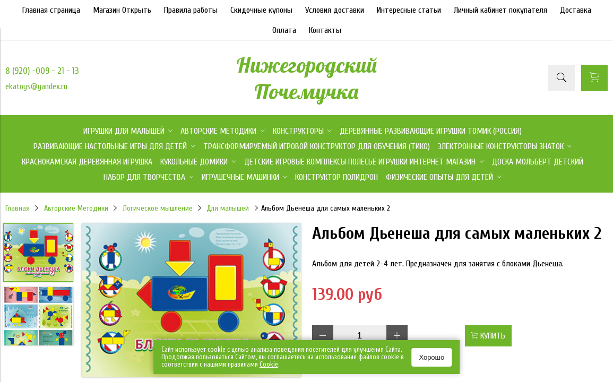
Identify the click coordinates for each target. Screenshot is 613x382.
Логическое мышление (158, 208)
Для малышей (227, 208)
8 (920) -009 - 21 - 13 (42, 70)
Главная (17, 208)
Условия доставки (334, 10)
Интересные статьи (409, 10)
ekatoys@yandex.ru (36, 86)
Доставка (575, 10)
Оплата (284, 30)
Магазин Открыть (122, 10)
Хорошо (431, 357)
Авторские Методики (76, 208)
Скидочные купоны (261, 10)
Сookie (269, 364)
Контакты (325, 30)
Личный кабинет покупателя (500, 10)
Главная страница (51, 10)
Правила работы (191, 10)
